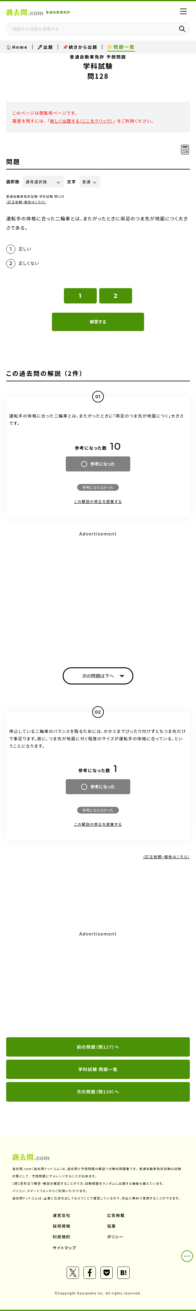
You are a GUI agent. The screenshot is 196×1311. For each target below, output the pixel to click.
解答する (98, 321)
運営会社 (62, 1215)
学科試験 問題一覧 (98, 1069)
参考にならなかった (98, 487)
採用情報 (62, 1226)
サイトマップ (64, 1248)
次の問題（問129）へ (98, 1091)
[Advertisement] (98, 984)
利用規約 (62, 1237)
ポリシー (115, 1237)
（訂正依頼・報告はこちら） (26, 202)
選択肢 (13, 182)
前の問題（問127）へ (98, 1047)
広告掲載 (116, 1215)
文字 (71, 182)
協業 (111, 1226)
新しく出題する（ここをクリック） (81, 121)
